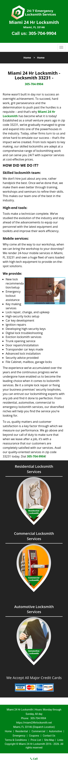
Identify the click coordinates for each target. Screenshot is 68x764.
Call (34, 758)
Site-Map (49, 740)
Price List (36, 740)
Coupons (34, 735)
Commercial (38, 731)
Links (60, 740)
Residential (21, 731)
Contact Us (49, 735)
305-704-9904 (42, 33)
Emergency (19, 735)
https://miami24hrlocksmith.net (34, 722)
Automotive (55, 731)
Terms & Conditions (16, 740)
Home (27, 57)
